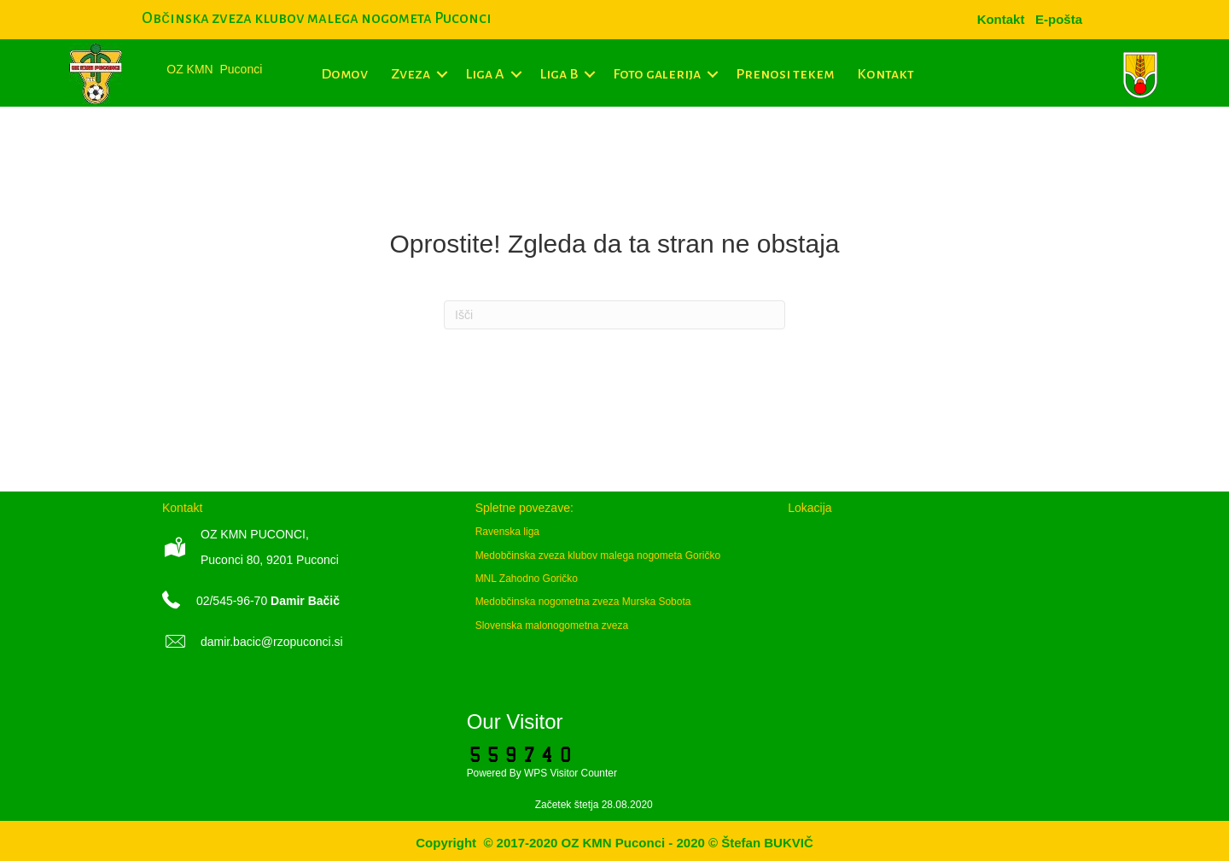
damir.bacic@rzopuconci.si (272, 642)
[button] (441, 74)
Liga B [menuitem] (558, 74)
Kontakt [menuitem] (885, 74)
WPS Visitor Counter (570, 773)
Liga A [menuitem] (484, 74)
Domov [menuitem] (344, 74)
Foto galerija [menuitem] (657, 74)
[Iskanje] (614, 314)
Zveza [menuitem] (410, 74)
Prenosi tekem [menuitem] (785, 74)
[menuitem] (1058, 19)
